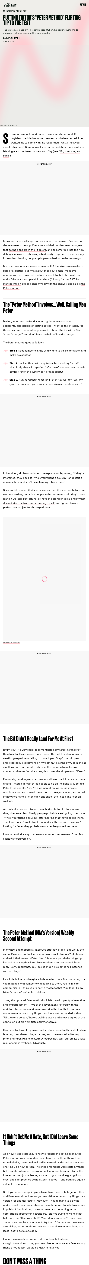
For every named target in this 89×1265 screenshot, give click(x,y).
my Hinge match (40, 1013)
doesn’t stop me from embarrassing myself (29, 503)
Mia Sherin (12, 38)
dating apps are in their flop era (27, 249)
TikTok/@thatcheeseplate (11, 642)
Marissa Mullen (12, 283)
